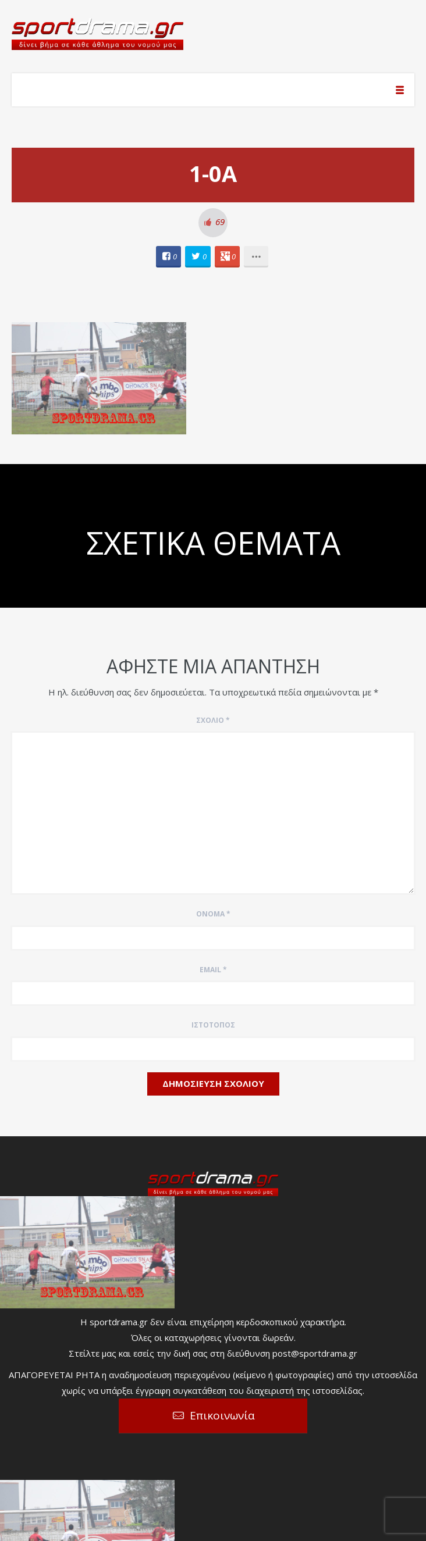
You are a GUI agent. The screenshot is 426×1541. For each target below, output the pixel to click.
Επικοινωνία (222, 1415)
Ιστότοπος (213, 1025)
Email (213, 970)
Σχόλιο (213, 720)
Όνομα (213, 914)
